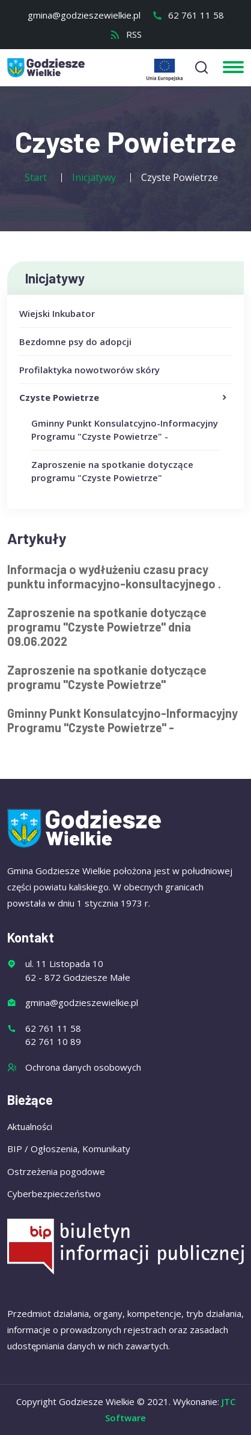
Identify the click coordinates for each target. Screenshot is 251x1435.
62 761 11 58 (188, 15)
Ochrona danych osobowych (83, 1067)
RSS (126, 34)
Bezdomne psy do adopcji (75, 342)
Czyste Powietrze (124, 397)
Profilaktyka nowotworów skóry (89, 370)
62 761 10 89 (53, 1041)
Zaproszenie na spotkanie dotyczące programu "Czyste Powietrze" (107, 677)
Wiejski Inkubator (57, 313)
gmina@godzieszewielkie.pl (84, 15)
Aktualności (29, 1126)
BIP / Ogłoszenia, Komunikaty (68, 1149)
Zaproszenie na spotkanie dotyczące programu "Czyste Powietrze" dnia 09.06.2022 (107, 626)
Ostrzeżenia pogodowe (56, 1171)
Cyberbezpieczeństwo (54, 1194)
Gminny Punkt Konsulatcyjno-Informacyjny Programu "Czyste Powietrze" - (122, 720)
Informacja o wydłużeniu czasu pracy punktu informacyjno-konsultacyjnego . (114, 576)
